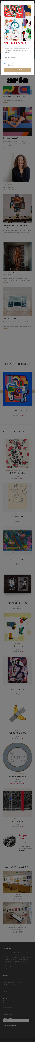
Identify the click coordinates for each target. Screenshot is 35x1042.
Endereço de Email (10, 57)
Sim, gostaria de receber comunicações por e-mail (17, 64)
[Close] (32, 3)
